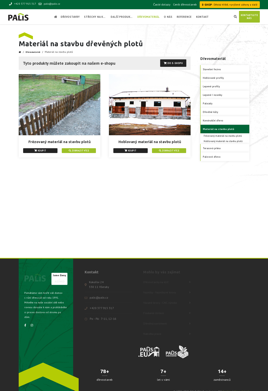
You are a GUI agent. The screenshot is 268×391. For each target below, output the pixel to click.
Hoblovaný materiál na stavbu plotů (149, 142)
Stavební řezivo (212, 69)
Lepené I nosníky (212, 95)
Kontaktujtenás (249, 17)
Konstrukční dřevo (213, 120)
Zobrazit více (79, 150)
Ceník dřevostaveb (185, 4)
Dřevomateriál (33, 52)
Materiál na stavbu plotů (218, 129)
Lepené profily (211, 86)
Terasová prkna (211, 148)
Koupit (40, 150)
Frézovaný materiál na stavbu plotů (59, 142)
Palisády (207, 103)
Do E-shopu (173, 63)
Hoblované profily (213, 77)
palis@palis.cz (49, 3)
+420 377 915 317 (22, 3)
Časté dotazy (161, 4)
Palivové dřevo (211, 156)
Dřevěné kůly (210, 112)
